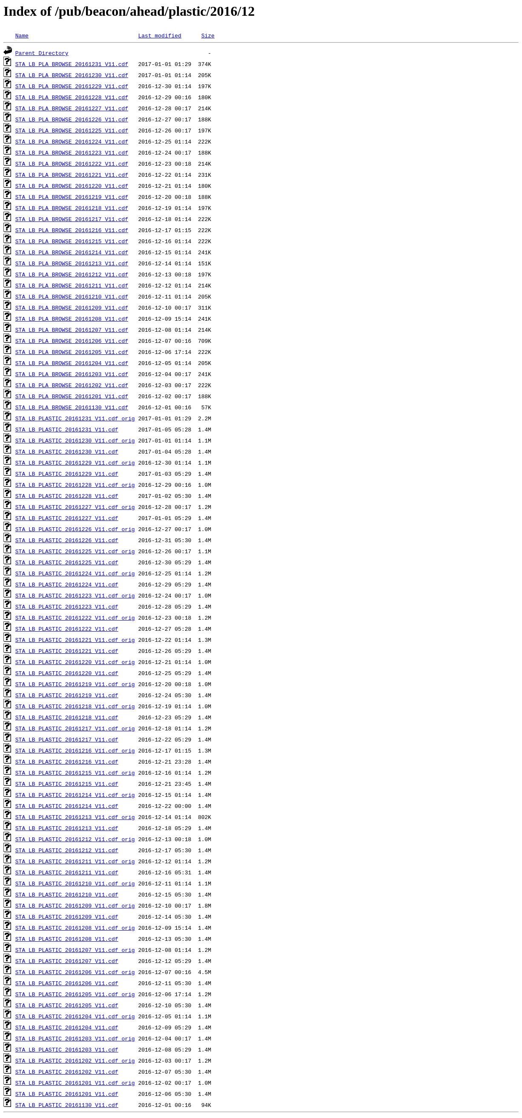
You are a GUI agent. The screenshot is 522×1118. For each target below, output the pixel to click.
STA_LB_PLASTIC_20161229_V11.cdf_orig (75, 462)
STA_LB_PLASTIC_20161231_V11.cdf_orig (75, 418)
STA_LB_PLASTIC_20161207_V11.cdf (66, 961)
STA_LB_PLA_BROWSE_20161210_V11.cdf (71, 296)
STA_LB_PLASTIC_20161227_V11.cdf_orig (75, 507)
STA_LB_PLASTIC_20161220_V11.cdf (66, 673)
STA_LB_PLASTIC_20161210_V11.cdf (66, 894)
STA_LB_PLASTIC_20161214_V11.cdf (66, 806)
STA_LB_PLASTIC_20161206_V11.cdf (66, 983)
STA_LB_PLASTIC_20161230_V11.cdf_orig (75, 440)
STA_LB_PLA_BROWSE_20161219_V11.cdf (71, 197)
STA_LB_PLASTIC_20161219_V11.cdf (66, 695)
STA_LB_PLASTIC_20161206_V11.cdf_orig (75, 972)
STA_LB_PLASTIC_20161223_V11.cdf (66, 606)
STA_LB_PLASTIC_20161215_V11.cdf (66, 783)
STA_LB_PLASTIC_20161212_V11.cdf (66, 850)
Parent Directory (42, 53)
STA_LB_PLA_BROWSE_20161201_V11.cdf (71, 396)
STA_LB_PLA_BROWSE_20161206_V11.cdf (71, 341)
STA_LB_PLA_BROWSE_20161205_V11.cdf (71, 352)
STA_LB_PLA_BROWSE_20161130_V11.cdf (71, 407)
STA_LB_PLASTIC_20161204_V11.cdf (66, 1027)
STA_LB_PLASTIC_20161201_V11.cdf (66, 1094)
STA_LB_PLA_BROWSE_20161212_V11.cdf (71, 274)
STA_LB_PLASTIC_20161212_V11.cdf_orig (75, 839)
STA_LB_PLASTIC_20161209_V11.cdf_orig (75, 905)
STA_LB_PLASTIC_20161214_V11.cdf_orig (75, 795)
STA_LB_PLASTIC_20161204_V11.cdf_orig (75, 1016)
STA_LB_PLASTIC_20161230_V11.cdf (66, 451)
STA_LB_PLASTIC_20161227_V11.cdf (66, 518)
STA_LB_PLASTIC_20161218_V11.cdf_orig (75, 706)
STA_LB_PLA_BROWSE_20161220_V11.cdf (71, 186)
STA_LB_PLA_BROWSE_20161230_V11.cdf (71, 75)
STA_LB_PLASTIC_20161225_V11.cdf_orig (75, 551)
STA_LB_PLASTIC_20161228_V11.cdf (66, 496)
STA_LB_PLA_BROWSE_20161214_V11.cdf (71, 252)
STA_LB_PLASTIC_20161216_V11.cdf (66, 761)
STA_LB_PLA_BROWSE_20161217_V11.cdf (71, 219)
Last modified (159, 35)
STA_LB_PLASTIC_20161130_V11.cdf (66, 1105)
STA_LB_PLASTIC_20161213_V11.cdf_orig (75, 817)
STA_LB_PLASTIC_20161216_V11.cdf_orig (75, 750)
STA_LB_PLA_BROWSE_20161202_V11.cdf (71, 385)
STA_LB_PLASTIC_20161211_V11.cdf (66, 872)
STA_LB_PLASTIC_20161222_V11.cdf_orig (75, 617)
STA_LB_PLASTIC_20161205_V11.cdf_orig (75, 994)
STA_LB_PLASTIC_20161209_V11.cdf (66, 916)
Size (208, 35)
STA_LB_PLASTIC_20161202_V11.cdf (66, 1071)
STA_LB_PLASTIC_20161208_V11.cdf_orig (75, 927)
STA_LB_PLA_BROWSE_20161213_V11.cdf (71, 263)
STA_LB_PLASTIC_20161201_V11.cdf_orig (75, 1082)
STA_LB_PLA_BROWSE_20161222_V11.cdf (71, 163)
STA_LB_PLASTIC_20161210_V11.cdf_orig (75, 883)
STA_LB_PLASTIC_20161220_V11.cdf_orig (75, 662)
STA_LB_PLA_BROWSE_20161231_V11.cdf (71, 64)
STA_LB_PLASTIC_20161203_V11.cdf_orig (75, 1038)
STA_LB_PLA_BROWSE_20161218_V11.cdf (71, 208)
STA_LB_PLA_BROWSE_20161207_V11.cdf (71, 329)
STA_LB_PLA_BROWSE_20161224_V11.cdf (71, 141)
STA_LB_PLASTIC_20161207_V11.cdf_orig (75, 950)
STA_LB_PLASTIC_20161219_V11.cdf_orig (75, 684)
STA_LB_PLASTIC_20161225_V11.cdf (66, 562)
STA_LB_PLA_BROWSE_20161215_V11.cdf (71, 241)
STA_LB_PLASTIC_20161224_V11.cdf (66, 584)
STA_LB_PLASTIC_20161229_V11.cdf (66, 473)
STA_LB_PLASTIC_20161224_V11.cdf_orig (75, 573)
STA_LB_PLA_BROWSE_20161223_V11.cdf (71, 152)
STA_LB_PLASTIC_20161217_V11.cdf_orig (75, 728)
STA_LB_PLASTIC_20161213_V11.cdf (66, 828)
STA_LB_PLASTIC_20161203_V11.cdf (66, 1049)
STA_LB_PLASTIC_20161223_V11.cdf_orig (75, 595)
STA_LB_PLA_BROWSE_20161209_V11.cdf (71, 307)
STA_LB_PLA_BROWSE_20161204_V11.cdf (71, 363)
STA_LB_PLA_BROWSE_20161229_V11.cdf (71, 86)
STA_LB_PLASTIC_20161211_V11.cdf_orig (75, 861)
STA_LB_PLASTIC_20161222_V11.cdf (66, 628)
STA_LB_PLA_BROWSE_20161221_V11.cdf (71, 174)
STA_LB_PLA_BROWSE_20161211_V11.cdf (71, 285)
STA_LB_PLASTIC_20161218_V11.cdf (66, 717)
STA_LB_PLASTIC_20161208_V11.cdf (66, 939)
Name (22, 35)
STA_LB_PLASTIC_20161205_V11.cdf (66, 1005)
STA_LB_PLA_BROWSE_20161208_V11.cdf (71, 318)
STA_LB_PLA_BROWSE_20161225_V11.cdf (71, 130)
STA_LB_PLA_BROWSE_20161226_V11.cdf (71, 119)
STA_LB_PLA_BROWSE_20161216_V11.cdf (71, 230)
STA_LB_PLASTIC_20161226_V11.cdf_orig (75, 529)
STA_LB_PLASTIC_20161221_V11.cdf (66, 651)
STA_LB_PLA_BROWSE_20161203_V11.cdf (71, 374)
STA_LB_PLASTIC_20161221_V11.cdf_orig (75, 640)
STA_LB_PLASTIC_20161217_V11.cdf (66, 739)
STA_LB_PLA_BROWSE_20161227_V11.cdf (71, 108)
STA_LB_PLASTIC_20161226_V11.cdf (66, 540)
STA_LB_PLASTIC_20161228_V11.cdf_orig (75, 485)
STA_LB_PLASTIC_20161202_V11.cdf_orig (75, 1060)
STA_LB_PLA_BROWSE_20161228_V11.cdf (71, 97)
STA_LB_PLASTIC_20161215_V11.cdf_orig (75, 772)
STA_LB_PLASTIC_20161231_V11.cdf (66, 429)
